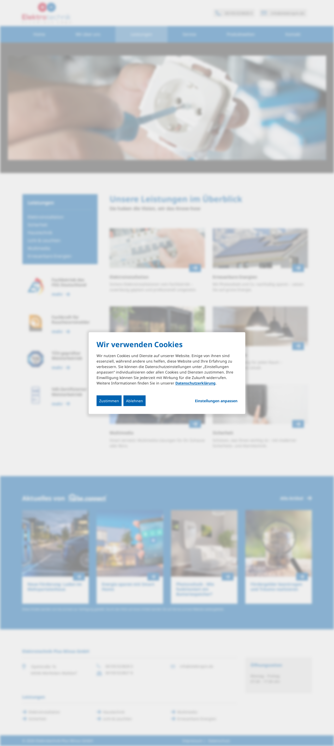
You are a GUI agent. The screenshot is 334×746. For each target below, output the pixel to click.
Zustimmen (109, 400)
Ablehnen (134, 400)
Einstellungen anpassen (216, 400)
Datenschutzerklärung (195, 382)
